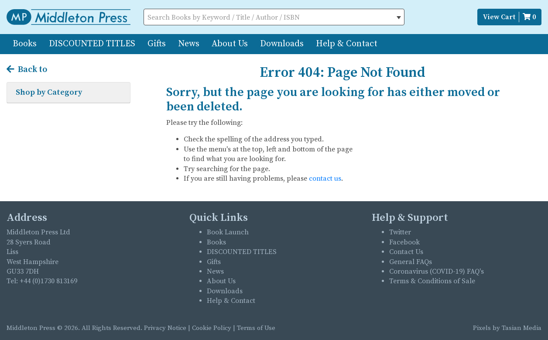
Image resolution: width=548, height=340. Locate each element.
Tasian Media (520, 328)
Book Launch (228, 232)
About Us (230, 43)
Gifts (156, 43)
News (188, 43)
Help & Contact (346, 43)
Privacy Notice (165, 328)
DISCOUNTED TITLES (92, 43)
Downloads (282, 43)
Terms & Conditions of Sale (432, 281)
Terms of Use (256, 328)
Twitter (400, 232)
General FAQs (410, 262)
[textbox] (274, 17)
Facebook (404, 242)
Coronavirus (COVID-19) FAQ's (436, 271)
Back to (27, 70)
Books (25, 43)
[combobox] (274, 17)
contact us (325, 178)
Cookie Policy (211, 328)
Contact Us (406, 251)
